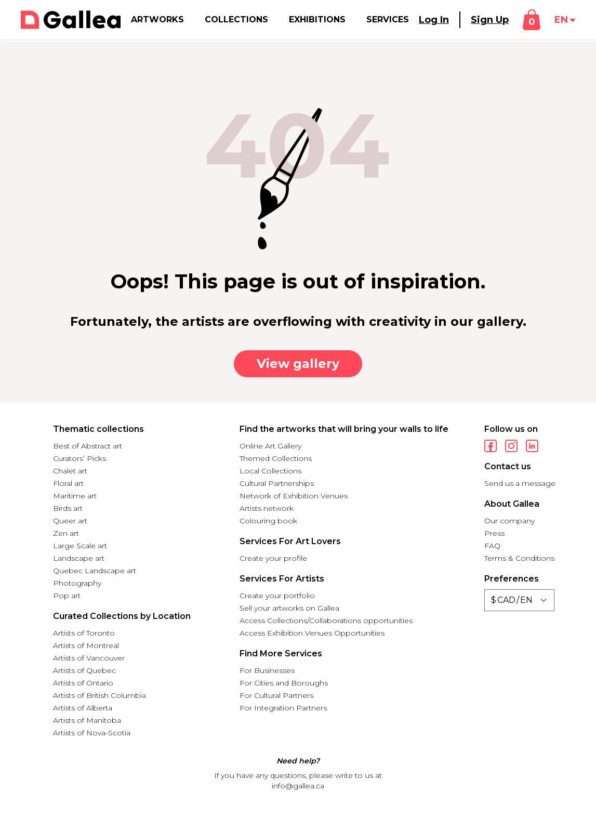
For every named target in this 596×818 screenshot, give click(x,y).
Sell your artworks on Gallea (289, 608)
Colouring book (268, 520)
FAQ (492, 545)
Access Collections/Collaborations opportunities (326, 620)
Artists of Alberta (82, 708)
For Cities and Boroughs (284, 683)
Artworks (157, 19)
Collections (236, 19)
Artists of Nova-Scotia (91, 732)
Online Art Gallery (270, 446)
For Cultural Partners (276, 695)
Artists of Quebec (84, 670)
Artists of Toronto (84, 633)
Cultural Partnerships (277, 483)
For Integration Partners (283, 708)
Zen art (66, 533)
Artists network (267, 508)
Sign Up (490, 19)
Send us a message (519, 483)
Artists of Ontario (83, 683)
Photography (77, 583)
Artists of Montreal (86, 645)
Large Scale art (80, 545)
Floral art (68, 483)
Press (494, 533)
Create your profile (273, 558)
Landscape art (78, 558)
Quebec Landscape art (94, 570)
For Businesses (267, 670)
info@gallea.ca (298, 785)
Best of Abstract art (87, 446)
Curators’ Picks (79, 458)
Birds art (68, 508)
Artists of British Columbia (99, 695)
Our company (509, 520)
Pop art (67, 595)
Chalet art (70, 471)
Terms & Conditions (519, 558)
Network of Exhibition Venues (294, 495)
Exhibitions (317, 19)
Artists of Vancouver (89, 658)
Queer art (70, 520)
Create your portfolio (277, 595)
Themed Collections (276, 458)
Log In (434, 19)
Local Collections (270, 471)
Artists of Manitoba (87, 720)
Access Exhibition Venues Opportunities (312, 633)
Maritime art (75, 495)
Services (387, 19)
